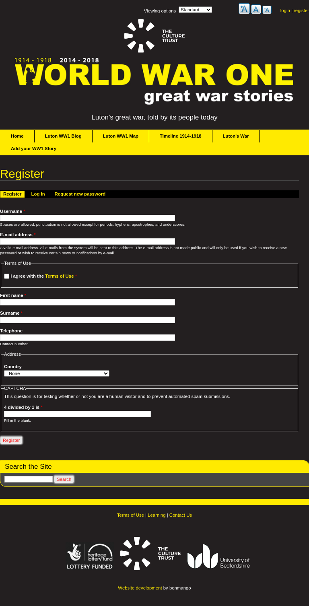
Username (12, 211)
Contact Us (180, 515)
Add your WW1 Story (33, 148)
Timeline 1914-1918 (181, 136)
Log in (38, 194)
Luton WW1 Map (120, 136)
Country (13, 366)
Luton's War (236, 136)
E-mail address (18, 234)
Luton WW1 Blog (63, 136)
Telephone (11, 330)
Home (17, 136)
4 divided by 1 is (23, 407)
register (301, 10)
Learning (156, 515)
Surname (11, 313)
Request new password (80, 194)
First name (13, 295)
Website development (140, 587)
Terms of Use (59, 276)
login (285, 10)
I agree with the (43, 276)
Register (14, 193)
